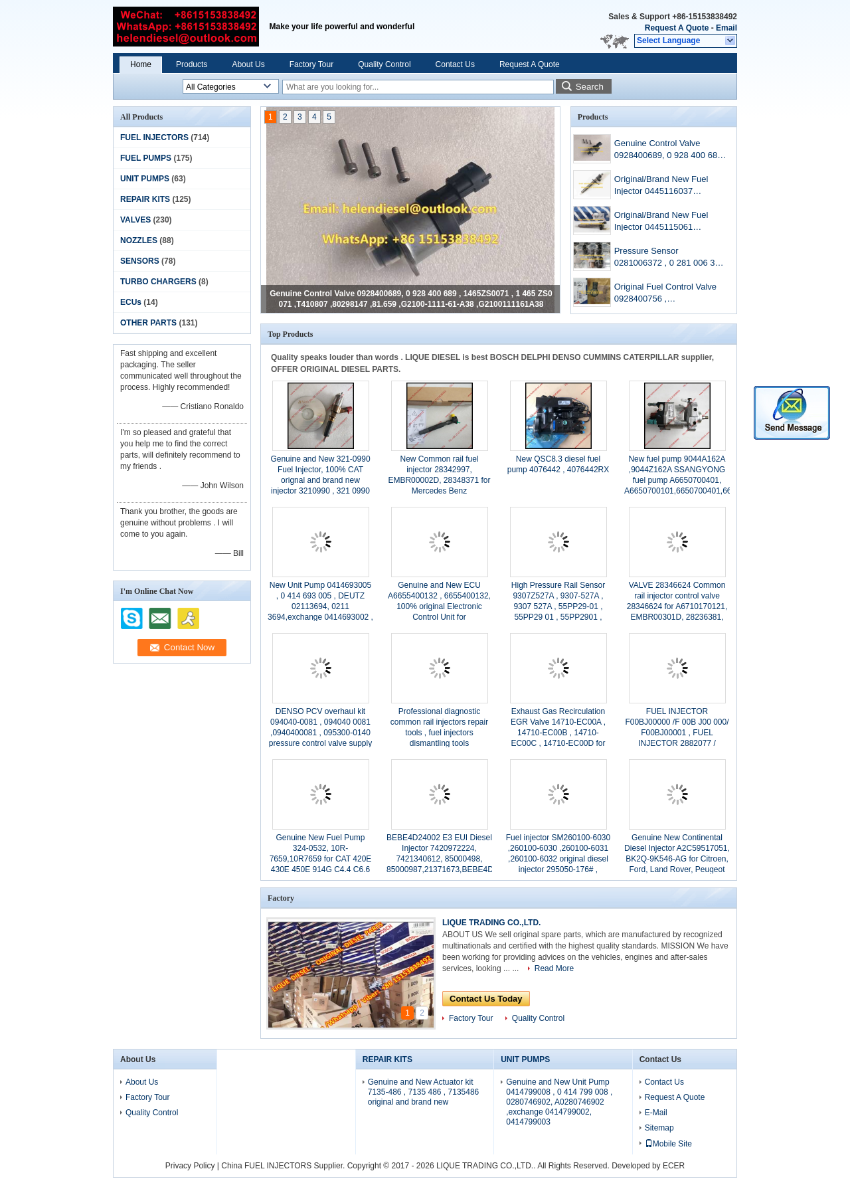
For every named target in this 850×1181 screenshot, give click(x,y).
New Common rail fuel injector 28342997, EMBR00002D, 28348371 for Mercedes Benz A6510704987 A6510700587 (439, 480)
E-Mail (656, 1112)
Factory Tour (311, 64)
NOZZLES (138, 240)
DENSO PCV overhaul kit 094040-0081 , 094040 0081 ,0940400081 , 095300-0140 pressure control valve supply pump (320, 733)
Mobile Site (668, 1143)
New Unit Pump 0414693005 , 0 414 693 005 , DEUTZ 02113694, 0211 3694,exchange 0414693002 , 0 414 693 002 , (320, 606)
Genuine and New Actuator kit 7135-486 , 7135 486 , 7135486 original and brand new (423, 1092)
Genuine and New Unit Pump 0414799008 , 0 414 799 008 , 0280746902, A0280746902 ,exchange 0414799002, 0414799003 (559, 1102)
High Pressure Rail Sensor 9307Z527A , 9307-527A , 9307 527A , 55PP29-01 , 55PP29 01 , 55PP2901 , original (558, 606)
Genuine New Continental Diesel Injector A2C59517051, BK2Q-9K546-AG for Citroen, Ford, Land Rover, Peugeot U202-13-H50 (677, 859)
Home (140, 64)
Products (191, 64)
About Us (248, 64)
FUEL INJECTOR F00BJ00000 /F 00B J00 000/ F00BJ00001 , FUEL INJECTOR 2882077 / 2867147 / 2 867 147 (676, 733)
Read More (554, 968)
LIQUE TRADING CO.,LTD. (491, 922)
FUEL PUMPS (145, 158)
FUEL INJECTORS (154, 137)
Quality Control (384, 64)
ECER (674, 1165)
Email (726, 28)
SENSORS (139, 261)
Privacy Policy (190, 1165)
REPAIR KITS (145, 199)
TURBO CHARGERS (158, 281)
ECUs (130, 302)
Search (590, 87)
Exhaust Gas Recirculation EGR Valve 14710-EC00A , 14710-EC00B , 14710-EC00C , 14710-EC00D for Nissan (558, 733)
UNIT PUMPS (144, 178)
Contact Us (455, 64)
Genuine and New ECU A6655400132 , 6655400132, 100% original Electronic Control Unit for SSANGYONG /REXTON (439, 606)
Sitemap (659, 1128)
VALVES (135, 220)
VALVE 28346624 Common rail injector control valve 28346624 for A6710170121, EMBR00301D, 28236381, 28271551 (677, 606)
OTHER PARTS (148, 322)
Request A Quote (677, 28)
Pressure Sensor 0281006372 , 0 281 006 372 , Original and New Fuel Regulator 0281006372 (669, 258)
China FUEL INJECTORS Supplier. (284, 1165)
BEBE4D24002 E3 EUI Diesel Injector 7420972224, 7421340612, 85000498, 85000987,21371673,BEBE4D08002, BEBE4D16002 (452, 859)
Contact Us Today (486, 999)
